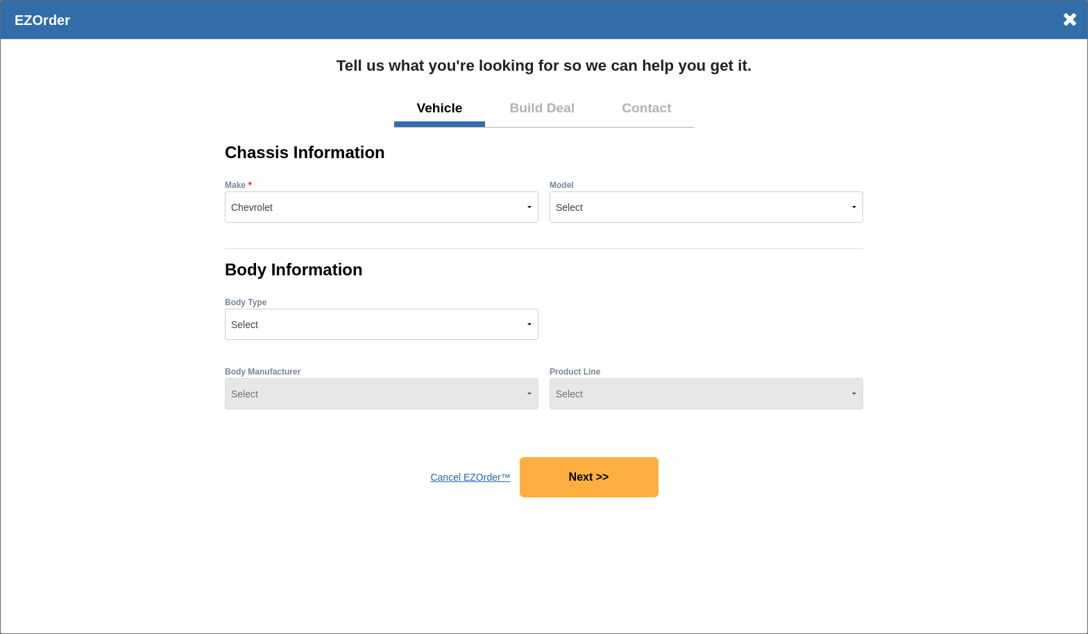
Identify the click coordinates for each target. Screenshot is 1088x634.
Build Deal (542, 108)
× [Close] (1069, 19)
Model (562, 185)
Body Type (245, 302)
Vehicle (439, 108)
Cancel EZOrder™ (470, 477)
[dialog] (544, 317)
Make (235, 185)
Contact (646, 108)
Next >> (589, 477)
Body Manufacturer (262, 372)
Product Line (575, 372)
